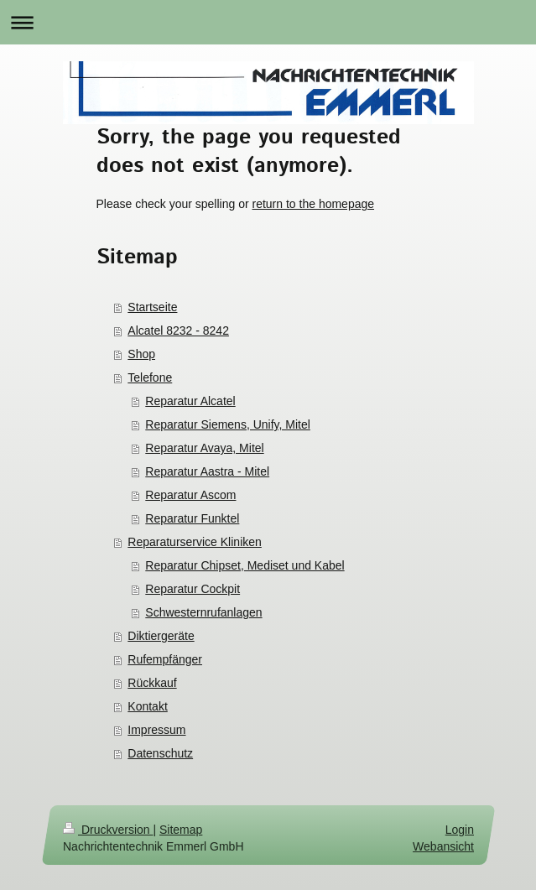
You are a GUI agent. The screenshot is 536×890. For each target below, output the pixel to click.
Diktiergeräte (160, 636)
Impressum (156, 729)
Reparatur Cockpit (192, 589)
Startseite (152, 307)
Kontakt (147, 706)
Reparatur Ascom (190, 495)
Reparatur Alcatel (190, 401)
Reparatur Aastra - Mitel (207, 471)
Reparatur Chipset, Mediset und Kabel (244, 565)
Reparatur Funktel (192, 518)
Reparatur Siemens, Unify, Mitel (227, 424)
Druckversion (108, 829)
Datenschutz (160, 753)
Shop (141, 354)
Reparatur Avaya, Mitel (204, 448)
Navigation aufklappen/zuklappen (268, 22)
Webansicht (443, 846)
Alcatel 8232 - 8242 (178, 330)
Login (459, 829)
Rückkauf (151, 683)
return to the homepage (313, 204)
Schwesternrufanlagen (203, 612)
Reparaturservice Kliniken (194, 542)
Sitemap (180, 829)
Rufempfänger (164, 659)
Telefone (149, 377)
